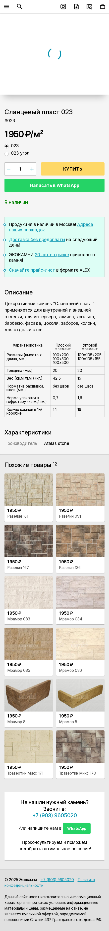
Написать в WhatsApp (54, 185)
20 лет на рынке (52, 254)
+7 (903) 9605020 (54, 815)
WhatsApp (76, 828)
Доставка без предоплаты (37, 239)
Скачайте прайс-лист (32, 270)
